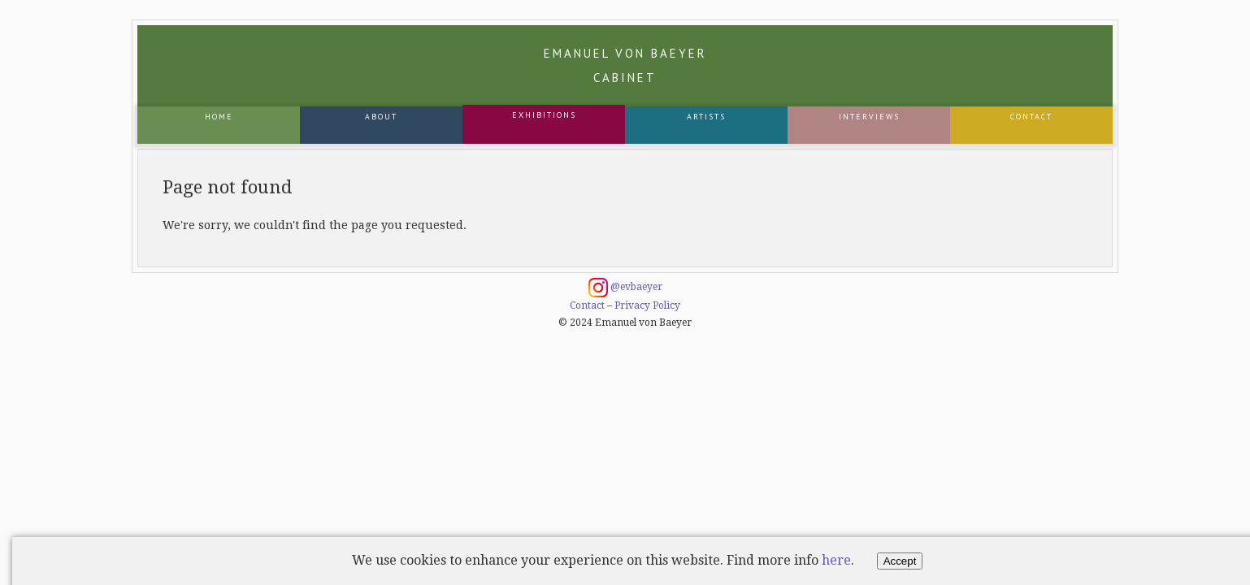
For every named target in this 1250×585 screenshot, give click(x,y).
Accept (900, 561)
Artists (706, 116)
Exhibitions (544, 115)
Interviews (869, 116)
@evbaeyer (625, 287)
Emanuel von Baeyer (625, 65)
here (836, 560)
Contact (1031, 116)
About (381, 116)
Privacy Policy (647, 305)
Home (219, 116)
